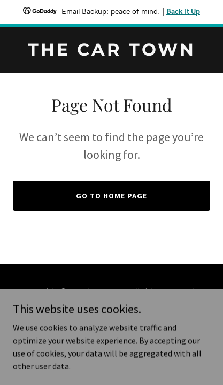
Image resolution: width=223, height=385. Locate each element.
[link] (111, 52)
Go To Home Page (111, 196)
